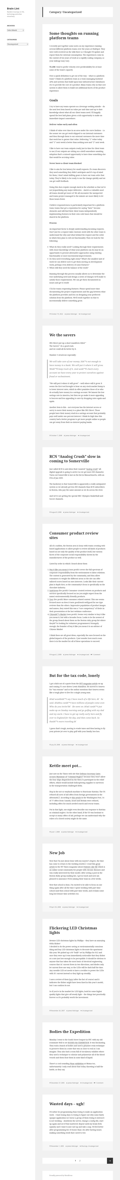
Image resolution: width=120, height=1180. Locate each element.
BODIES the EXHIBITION (78, 1042)
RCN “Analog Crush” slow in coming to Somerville (74, 458)
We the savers (62, 334)
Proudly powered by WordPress (60, 1175)
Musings (84, 1146)
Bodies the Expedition (69, 1031)
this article (76, 797)
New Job (57, 852)
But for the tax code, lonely (74, 675)
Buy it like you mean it (59, 569)
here (71, 979)
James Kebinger (71, 314)
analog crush (92, 469)
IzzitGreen (53, 590)
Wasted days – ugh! (67, 1103)
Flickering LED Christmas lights (73, 930)
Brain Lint (13, 8)
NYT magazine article (88, 683)
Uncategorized (85, 314)
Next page (110, 1161)
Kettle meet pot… (65, 765)
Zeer (51, 599)
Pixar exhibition (77, 1063)
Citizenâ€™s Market (57, 614)
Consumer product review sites (73, 535)
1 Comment (96, 655)
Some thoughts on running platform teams (74, 35)
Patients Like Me (90, 867)
